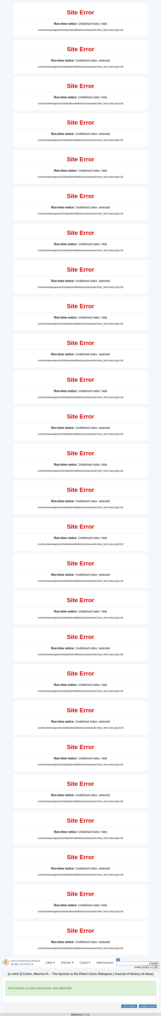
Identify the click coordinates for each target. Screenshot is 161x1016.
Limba (137, 967)
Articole (67, 962)
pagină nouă (147, 1006)
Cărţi (50, 962)
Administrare (104, 962)
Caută (85, 962)
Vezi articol (129, 1006)
